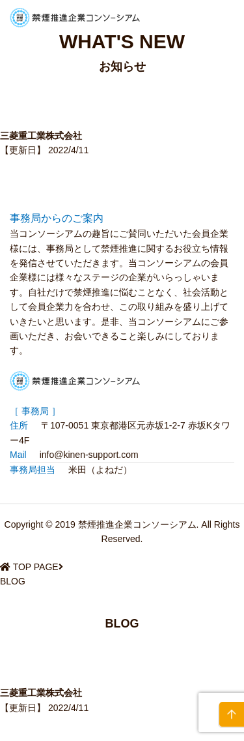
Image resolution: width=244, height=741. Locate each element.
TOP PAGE (36, 567)
